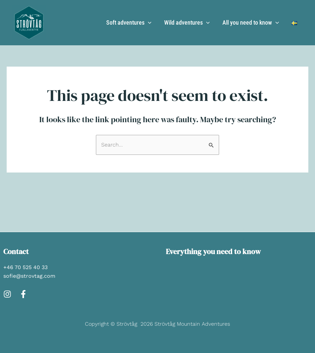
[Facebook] (23, 294)
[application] (150, 22)
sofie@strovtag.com (29, 276)
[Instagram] (7, 294)
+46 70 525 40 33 (25, 267)
